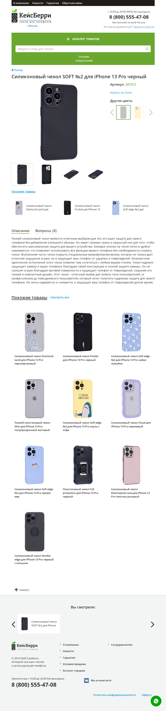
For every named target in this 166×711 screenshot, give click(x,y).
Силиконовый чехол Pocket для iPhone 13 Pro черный (80, 358)
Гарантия (53, 3)
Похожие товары (29, 297)
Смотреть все (59, 297)
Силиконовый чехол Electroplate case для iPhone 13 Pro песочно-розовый (130, 492)
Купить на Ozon (121, 92)
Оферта (147, 695)
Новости (37, 3)
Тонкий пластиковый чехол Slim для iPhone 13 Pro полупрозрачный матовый (32, 426)
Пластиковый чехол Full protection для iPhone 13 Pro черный (80, 492)
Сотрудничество (121, 644)
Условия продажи (74, 664)
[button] (112, 113)
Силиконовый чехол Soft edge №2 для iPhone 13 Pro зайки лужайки (130, 359)
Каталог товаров (83, 39)
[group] (123, 112)
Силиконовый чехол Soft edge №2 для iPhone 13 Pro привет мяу (34, 492)
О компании (21, 3)
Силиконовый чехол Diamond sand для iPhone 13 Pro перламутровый (34, 359)
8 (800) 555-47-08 (129, 17)
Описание (20, 230)
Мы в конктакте (97, 680)
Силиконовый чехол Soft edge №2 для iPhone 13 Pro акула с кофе (82, 426)
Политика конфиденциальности (114, 695)
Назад (17, 70)
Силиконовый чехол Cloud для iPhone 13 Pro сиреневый (131, 424)
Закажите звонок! (144, 26)
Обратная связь (72, 3)
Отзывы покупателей (84, 58)
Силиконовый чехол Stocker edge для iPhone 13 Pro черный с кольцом (34, 559)
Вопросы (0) (46, 230)
